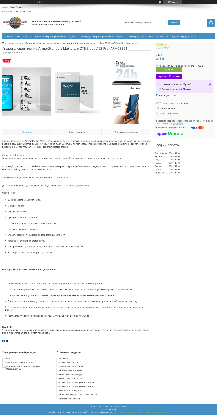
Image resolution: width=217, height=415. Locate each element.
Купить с (169, 76)
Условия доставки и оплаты (19, 362)
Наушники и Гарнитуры (71, 374)
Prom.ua (122, 406)
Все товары (22, 36)
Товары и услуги (14, 43)
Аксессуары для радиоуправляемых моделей (102, 36)
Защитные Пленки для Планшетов (76, 386)
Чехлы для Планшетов (71, 378)
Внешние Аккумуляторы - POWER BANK (78, 394)
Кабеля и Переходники (71, 370)
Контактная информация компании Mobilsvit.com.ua (23, 367)
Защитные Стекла (69, 362)
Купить (169, 69)
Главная (8, 36)
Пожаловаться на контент (125, 412)
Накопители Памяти (70, 398)
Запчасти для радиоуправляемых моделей (55, 36)
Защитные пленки (34, 43)
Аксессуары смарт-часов (141, 36)
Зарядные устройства (182, 36)
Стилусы (161, 36)
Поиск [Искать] (174, 23)
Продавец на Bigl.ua (108, 409)
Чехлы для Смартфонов (71, 366)
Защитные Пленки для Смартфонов (77, 382)
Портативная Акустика (71, 390)
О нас (8, 358)
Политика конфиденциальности (153, 412)
